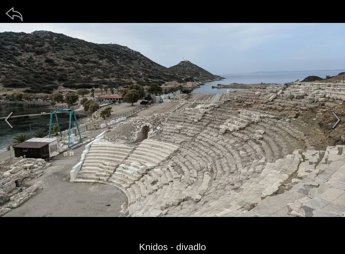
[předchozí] (9, 120)
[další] (336, 120)
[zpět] (14, 14)
